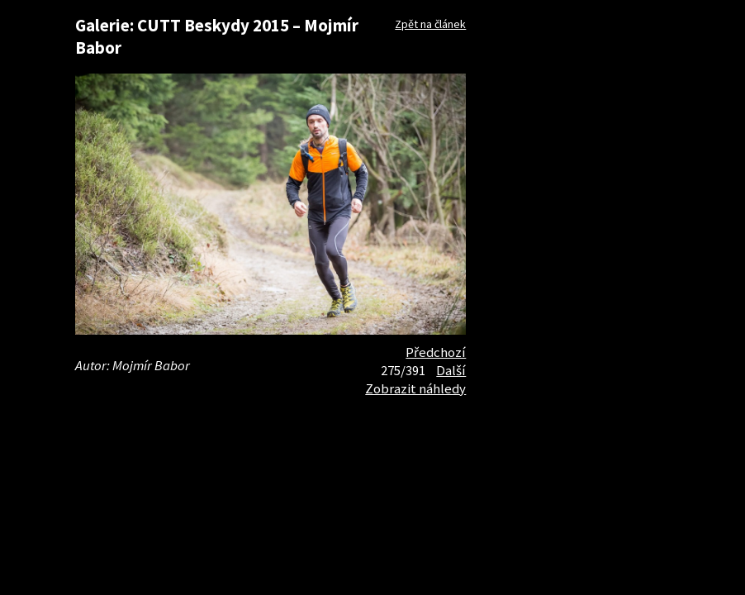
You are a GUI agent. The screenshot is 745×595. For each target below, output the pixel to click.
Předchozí (436, 352)
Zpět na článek (430, 24)
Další (451, 370)
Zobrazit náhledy (415, 388)
